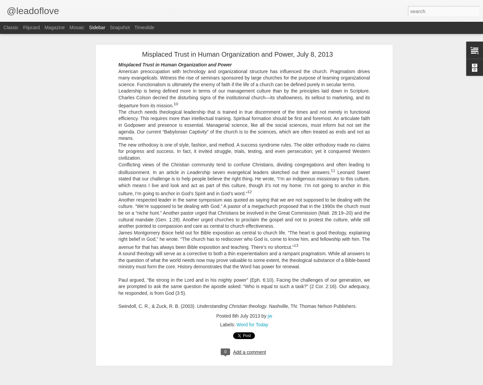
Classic (10, 27)
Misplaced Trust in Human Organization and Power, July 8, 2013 (237, 54)
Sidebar (97, 27)
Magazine (55, 27)
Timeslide (144, 27)
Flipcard (31, 27)
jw (270, 316)
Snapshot (120, 27)
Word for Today (252, 324)
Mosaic (76, 27)
